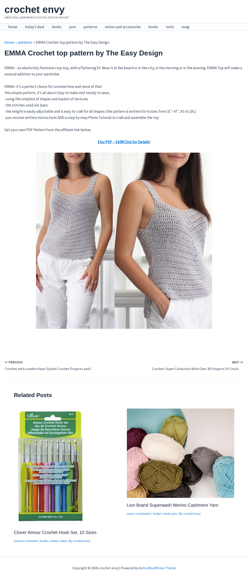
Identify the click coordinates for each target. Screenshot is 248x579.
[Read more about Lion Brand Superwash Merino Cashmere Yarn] (180, 452)
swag (185, 26)
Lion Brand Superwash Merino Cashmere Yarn (172, 505)
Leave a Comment (26, 541)
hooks (56, 26)
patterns (90, 26)
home (12, 26)
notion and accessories (123, 26)
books (153, 26)
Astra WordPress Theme (157, 568)
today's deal (58, 541)
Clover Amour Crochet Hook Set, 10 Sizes (55, 532)
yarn (72, 26)
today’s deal (34, 26)
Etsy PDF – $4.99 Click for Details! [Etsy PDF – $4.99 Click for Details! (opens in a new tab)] (124, 142)
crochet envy (34, 9)
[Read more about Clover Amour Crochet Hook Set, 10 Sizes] (51, 466)
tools (170, 26)
